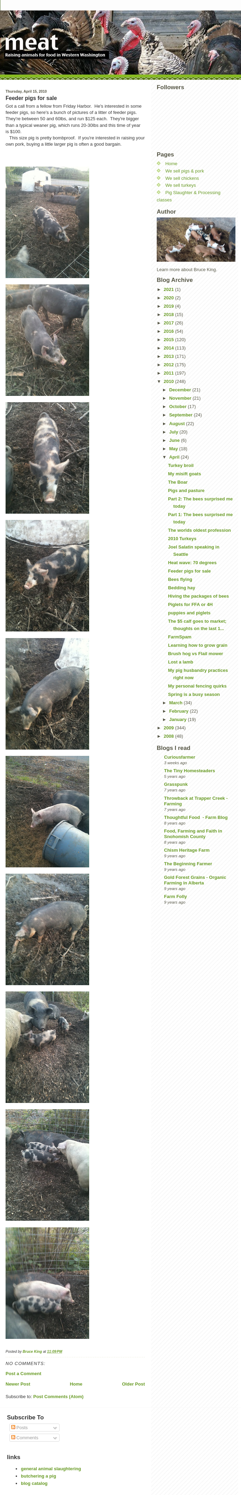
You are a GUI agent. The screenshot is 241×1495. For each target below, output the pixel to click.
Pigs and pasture (186, 490)
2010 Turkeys (182, 538)
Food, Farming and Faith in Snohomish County (193, 833)
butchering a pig (38, 1476)
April (175, 457)
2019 (169, 306)
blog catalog (34, 1483)
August (177, 423)
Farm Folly (175, 896)
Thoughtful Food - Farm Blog (196, 817)
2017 (169, 322)
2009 (169, 727)
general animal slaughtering (51, 1468)
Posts (19, 1427)
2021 (169, 289)
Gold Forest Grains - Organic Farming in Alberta (195, 880)
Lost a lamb (180, 662)
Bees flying (180, 579)
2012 (169, 364)
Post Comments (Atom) (58, 1396)
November (181, 398)
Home (76, 1384)
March (176, 702)
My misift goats (184, 473)
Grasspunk (176, 784)
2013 (169, 356)
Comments (24, 1437)
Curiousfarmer (179, 757)
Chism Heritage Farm (187, 850)
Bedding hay (181, 587)
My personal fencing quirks (197, 686)
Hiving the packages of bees (198, 596)
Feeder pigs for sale (189, 571)
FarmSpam (179, 636)
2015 (169, 339)
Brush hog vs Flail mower (195, 653)
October (178, 406)
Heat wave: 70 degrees (192, 562)
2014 (169, 348)
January (178, 719)
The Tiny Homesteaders (189, 770)
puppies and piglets (189, 612)
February (179, 711)
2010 (169, 381)
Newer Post (18, 1384)
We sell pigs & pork (184, 171)
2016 (169, 331)
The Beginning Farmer (188, 863)
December (180, 389)
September (181, 414)
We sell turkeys (180, 185)
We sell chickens (182, 178)
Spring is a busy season (194, 694)
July (174, 432)
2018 (169, 314)
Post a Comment (23, 1373)
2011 (169, 373)
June (175, 440)
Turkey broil (180, 465)
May (174, 448)
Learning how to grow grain (197, 645)
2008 (169, 736)
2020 (169, 297)
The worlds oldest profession (199, 530)
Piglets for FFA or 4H (190, 604)
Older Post (133, 1384)
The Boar (177, 482)
